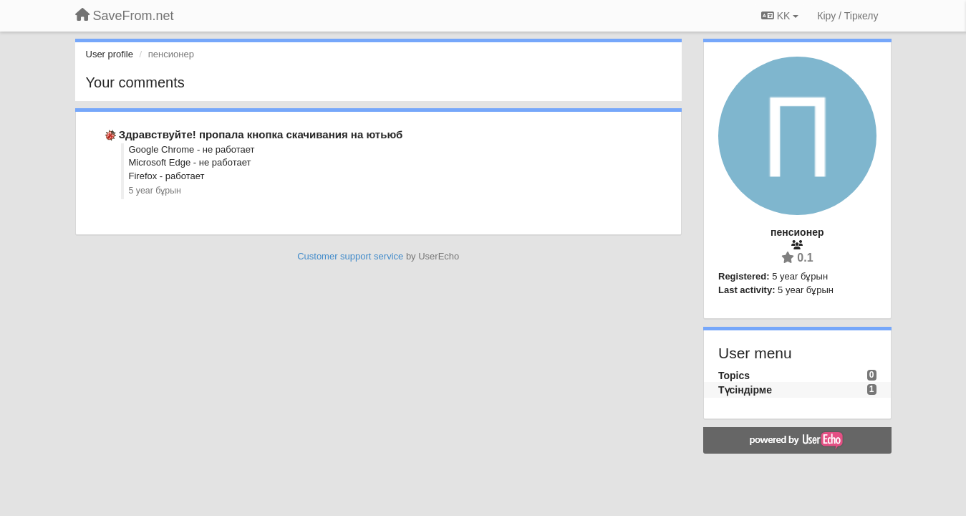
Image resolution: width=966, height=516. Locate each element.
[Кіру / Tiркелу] (847, 16)
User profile (109, 54)
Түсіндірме (745, 390)
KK (779, 16)
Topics (734, 375)
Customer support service (350, 256)
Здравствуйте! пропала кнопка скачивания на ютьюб (261, 134)
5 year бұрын (155, 191)
